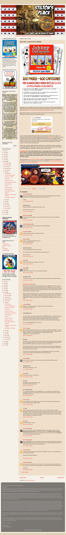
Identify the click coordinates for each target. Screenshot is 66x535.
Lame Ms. (7, 185)
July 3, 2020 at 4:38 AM (27, 220)
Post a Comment (25, 472)
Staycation (7, 192)
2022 (5, 157)
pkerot (24, 373)
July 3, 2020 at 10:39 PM (28, 385)
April (6, 203)
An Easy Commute (8, 187)
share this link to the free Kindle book (36, 159)
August (6, 170)
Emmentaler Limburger (28, 284)
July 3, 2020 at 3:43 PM (27, 335)
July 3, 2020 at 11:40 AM (28, 256)
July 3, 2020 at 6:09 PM (27, 354)
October (6, 166)
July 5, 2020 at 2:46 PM (27, 435)
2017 (5, 214)
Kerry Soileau (26, 231)
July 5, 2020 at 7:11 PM (27, 458)
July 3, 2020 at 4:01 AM (27, 211)
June (6, 199)
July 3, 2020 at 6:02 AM (27, 227)
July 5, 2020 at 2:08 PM (27, 424)
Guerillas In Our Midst (9, 176)
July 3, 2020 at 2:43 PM (27, 309)
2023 (5, 156)
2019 (5, 210)
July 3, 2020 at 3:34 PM (27, 324)
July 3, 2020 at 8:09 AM (27, 243)
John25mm (25, 449)
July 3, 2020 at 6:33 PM (27, 361)
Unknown (25, 239)
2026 (5, 150)
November (7, 164)
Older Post (61, 477)
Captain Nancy (26, 462)
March (6, 204)
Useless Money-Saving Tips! (10, 182)
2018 (5, 212)
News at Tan (7, 178)
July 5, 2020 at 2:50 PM (27, 445)
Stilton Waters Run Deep (10, 191)
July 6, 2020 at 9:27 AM (27, 469)
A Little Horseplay (8, 183)
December (7, 163)
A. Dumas (25, 358)
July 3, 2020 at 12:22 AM (28, 201)
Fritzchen (25, 399)
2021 (5, 159)
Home (42, 477)
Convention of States (6, 245)
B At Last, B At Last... (9, 180)
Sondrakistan (5, 248)
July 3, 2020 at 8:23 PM (27, 376)
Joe (24, 408)
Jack (24, 421)
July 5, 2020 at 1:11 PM (27, 416)
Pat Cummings (26, 194)
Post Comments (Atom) (30, 480)
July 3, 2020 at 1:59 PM (27, 300)
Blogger (40, 529)
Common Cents (5, 243)
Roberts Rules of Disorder (10, 197)
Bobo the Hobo (26, 215)
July (6, 171)
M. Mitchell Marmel (27, 224)
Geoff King (25, 328)
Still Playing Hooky (8, 189)
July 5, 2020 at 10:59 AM (28, 404)
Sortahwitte (25, 304)
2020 (5, 161)
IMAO (3, 247)
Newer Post (23, 477)
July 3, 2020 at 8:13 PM (27, 369)
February (7, 206)
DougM (24, 267)
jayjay (24, 260)
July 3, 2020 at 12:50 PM (28, 272)
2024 (5, 154)
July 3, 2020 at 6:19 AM (27, 235)
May (6, 201)
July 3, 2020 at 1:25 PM (27, 280)
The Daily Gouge (5, 250)
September (7, 168)
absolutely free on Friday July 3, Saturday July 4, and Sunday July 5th (38, 110)
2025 (5, 152)
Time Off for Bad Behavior (10, 175)
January (6, 208)
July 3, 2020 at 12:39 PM (28, 263)
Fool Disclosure (8, 173)
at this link (50, 137)
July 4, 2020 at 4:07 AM (27, 395)
